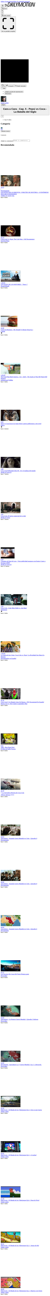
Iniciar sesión (5, 15)
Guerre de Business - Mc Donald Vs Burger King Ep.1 (17, 330)
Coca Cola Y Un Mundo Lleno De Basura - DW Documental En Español (22, 702)
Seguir (3, 104)
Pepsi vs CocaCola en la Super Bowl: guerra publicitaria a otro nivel (21, 424)
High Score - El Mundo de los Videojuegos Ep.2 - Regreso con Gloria (21, 1291)
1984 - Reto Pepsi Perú (7, 747)
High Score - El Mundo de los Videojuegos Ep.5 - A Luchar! (19, 1155)
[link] (25, 102)
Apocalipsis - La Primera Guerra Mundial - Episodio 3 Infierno (19, 1019)
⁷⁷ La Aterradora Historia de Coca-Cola (12, 793)
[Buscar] (2, 11)
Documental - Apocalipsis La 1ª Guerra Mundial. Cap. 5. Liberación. (21, 1065)
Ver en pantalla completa (8, 24)
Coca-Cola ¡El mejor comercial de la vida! (13, 516)
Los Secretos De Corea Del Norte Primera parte (15, 974)
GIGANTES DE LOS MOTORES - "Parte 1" (14, 285)
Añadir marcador (20, 86)
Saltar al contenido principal (21, 1)
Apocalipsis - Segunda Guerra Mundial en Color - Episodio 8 (19, 884)
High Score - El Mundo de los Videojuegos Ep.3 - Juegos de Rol (20, 1246)
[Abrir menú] (2, 5)
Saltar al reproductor (7, 1)
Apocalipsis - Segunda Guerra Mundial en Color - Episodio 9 (19, 839)
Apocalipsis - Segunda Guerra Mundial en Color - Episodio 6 (19, 929)
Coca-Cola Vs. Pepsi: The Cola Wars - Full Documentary (18, 239)
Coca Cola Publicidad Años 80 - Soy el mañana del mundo (18, 471)
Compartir (10, 85)
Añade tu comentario (7, 141)
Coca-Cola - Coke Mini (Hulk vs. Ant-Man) (14, 608)
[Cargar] (2, 13)
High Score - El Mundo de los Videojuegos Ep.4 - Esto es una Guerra (21, 1110)
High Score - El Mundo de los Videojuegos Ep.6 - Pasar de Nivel (20, 1200)
